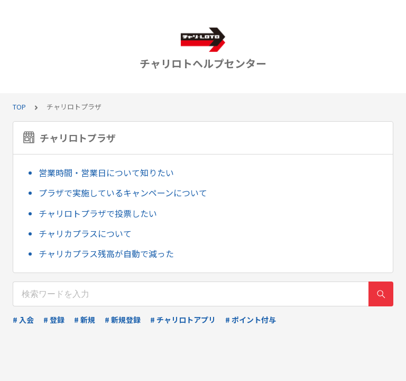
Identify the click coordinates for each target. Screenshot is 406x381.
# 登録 (53, 319)
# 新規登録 (123, 319)
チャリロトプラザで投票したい (98, 213)
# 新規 (84, 319)
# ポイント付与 (250, 319)
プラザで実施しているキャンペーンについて (123, 192)
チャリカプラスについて (85, 233)
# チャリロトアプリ (183, 319)
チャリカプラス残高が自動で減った (106, 253)
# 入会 (23, 319)
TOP (19, 107)
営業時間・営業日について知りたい (106, 172)
